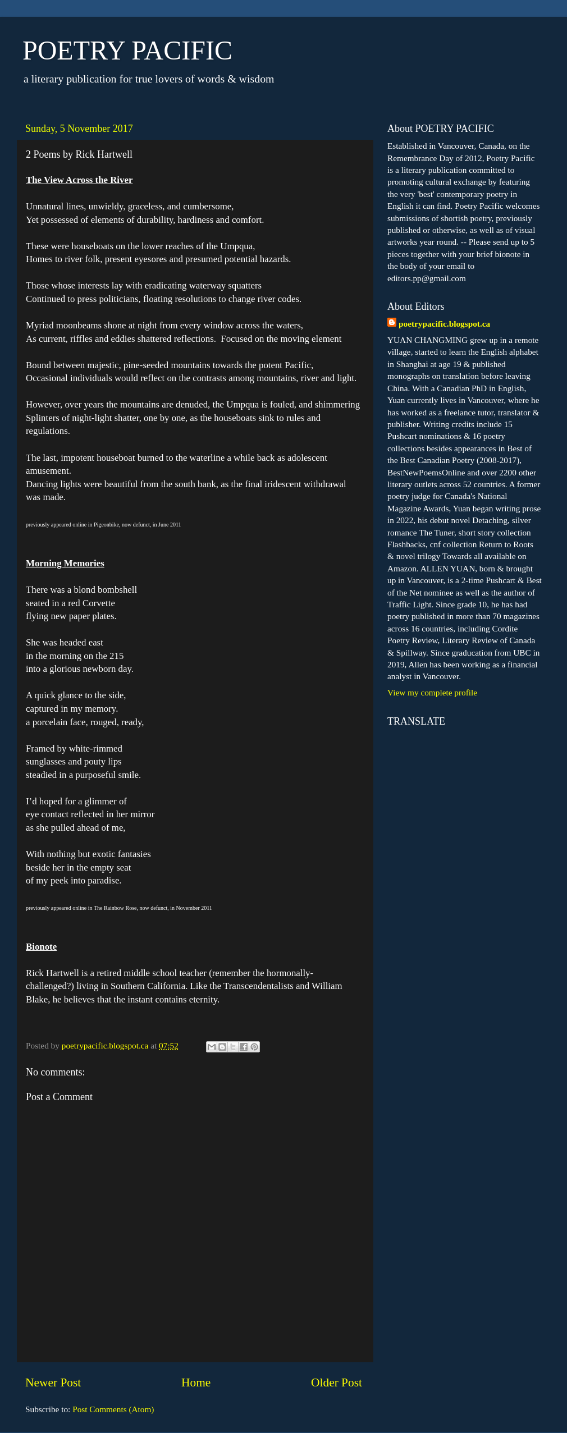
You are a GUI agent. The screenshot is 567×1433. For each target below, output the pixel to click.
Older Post (336, 1382)
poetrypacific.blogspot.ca (444, 323)
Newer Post (53, 1382)
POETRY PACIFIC (127, 50)
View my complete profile (432, 692)
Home (196, 1382)
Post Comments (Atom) (113, 1409)
